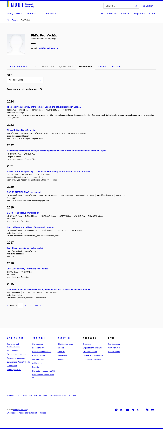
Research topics (38, 355)
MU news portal (13, 395)
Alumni (152, 13)
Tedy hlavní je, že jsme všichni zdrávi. (25, 248)
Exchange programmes (16, 354)
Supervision (48, 66)
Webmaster (11, 413)
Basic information (18, 66)
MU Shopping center (58, 395)
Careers (61, 348)
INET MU (33, 395)
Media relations (114, 352)
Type (9, 75)
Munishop (72, 395)
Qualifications (66, 66)
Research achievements (41, 352)
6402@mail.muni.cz (48, 48)
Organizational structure (92, 348)
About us (64, 338)
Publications (85, 66)
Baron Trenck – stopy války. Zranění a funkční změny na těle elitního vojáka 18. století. (48, 171)
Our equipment (38, 359)
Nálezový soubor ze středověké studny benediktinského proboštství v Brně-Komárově (48, 289)
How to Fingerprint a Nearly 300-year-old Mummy (31, 227)
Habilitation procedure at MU (43, 371)
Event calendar (114, 344)
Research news (38, 348)
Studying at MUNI (14, 370)
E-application (12, 366)
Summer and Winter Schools (18, 362)
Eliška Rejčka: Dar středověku (21, 130)
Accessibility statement (28, 413)
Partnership (62, 355)
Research (38, 338)
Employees (139, 13)
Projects (102, 66)
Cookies (42, 413)
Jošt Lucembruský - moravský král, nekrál (27, 269)
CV (34, 66)
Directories (87, 344)
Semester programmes (16, 358)
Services (61, 359)
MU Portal (43, 395)
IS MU (24, 395)
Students (125, 13)
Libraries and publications (93, 355)
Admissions (15, 338)
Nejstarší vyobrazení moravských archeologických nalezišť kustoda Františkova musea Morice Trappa (56, 151)
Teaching (116, 66)
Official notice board (65, 344)
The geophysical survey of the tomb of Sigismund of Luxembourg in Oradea (44, 107)
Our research (37, 344)
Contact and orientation (92, 359)
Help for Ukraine (109, 13)
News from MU (114, 348)
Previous (12, 306)
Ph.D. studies (12, 350)
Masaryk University (20, 410)
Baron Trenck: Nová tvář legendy (23, 213)
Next (38, 306)
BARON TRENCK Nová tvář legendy (24, 192)
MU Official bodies (90, 352)
